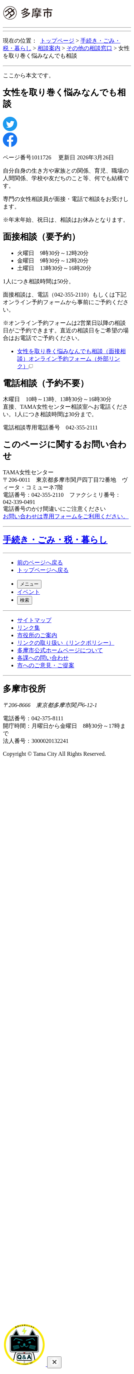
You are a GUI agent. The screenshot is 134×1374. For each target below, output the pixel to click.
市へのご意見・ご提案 (45, 665)
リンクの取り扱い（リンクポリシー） (65, 643)
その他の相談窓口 (89, 48)
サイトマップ (34, 620)
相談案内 (49, 48)
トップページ (57, 41)
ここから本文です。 (28, 75)
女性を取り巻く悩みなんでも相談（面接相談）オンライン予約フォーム (71, 358)
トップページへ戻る (43, 570)
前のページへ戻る (40, 562)
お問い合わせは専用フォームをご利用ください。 (66, 516)
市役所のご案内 (37, 635)
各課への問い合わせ (43, 658)
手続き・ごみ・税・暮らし (55, 539)
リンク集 (28, 628)
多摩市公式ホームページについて (60, 650)
